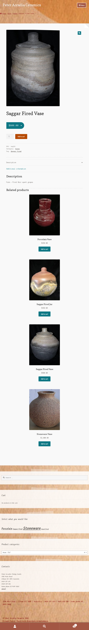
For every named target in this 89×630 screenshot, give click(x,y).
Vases (15, 13)
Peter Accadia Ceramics (22, 5)
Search (44, 626)
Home (4, 13)
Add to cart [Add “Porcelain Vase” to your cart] (44, 249)
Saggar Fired (16, 151)
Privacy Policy (9, 621)
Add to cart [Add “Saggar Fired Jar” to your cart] (44, 314)
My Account (15, 626)
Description (11, 162)
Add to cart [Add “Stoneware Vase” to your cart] (44, 443)
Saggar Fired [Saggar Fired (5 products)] (17, 529)
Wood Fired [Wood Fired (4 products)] (45, 529)
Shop (9, 13)
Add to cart (21, 136)
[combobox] (44, 552)
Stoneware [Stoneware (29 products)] (32, 529)
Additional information (16, 169)
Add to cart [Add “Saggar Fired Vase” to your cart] (44, 379)
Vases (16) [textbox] (44, 552)
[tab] (44, 162)
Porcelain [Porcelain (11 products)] (7, 529)
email (4, 589)
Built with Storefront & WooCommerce (32, 621)
